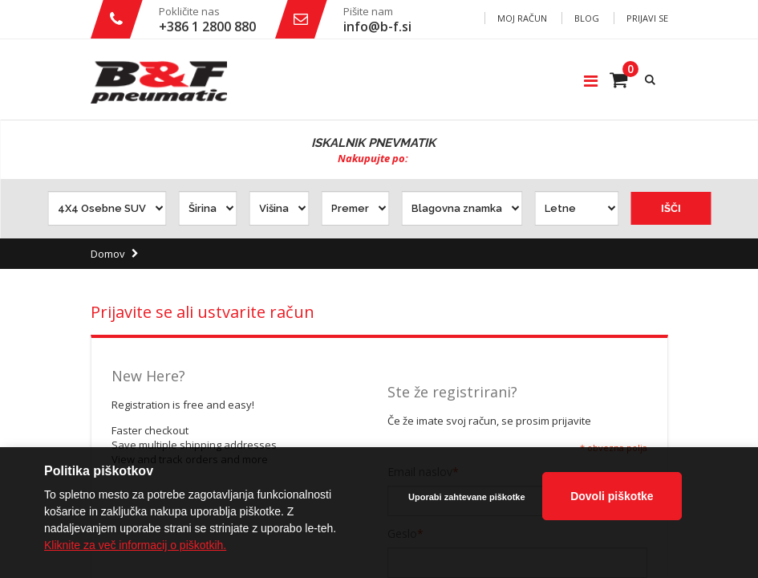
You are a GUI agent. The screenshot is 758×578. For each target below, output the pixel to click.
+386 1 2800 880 (207, 26)
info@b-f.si (377, 26)
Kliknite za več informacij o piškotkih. (135, 545)
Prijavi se (647, 18)
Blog (586, 18)
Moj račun (522, 18)
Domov (108, 253)
